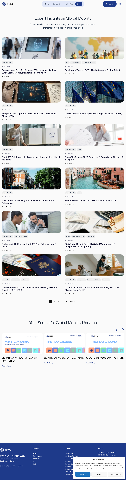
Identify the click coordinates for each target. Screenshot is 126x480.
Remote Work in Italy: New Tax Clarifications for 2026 (90, 250)
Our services (58, 4)
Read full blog (7, 441)
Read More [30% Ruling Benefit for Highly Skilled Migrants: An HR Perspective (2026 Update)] (69, 312)
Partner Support (71, 464)
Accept (82, 474)
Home (48, 4)
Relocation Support (72, 469)
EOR (67, 75)
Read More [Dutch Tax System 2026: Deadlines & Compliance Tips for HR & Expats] (69, 201)
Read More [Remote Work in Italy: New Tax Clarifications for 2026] (69, 254)
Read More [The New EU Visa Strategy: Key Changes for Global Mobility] (69, 142)
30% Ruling (69, 453)
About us (69, 4)
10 (66, 376)
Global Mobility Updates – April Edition (106, 432)
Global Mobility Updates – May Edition (64, 432)
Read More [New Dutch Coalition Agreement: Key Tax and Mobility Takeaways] (6, 256)
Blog (77, 4)
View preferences (115, 474)
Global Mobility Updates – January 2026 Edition (20, 434)
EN (120, 4)
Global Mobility (7, 75)
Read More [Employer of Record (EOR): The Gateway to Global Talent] (69, 86)
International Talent (89, 75)
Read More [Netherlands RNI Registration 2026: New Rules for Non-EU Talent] (6, 312)
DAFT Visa (6, 354)
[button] (122, 459)
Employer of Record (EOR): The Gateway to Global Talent (92, 83)
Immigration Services (72, 461)
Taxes (79, 187)
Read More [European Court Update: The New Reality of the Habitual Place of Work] (6, 145)
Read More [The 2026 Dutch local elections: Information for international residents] (6, 201)
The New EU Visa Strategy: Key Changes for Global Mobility (93, 139)
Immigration (15, 354)
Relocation (90, 298)
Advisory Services (71, 456)
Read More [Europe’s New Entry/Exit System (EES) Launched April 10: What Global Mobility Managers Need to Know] (6, 89)
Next (73, 376)
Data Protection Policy (7, 461)
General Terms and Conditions (9, 459)
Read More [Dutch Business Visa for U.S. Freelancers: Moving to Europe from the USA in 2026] (6, 368)
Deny (99, 474)
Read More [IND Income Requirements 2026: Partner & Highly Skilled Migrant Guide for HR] (69, 368)
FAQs (35, 464)
